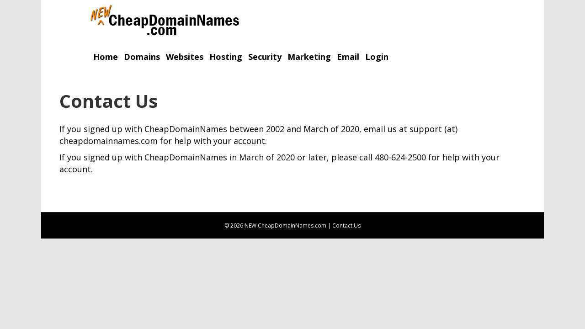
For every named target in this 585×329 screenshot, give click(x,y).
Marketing (309, 56)
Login (376, 56)
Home (105, 56)
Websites (184, 56)
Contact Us (346, 225)
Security (265, 56)
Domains (142, 56)
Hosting (225, 56)
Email (348, 56)
